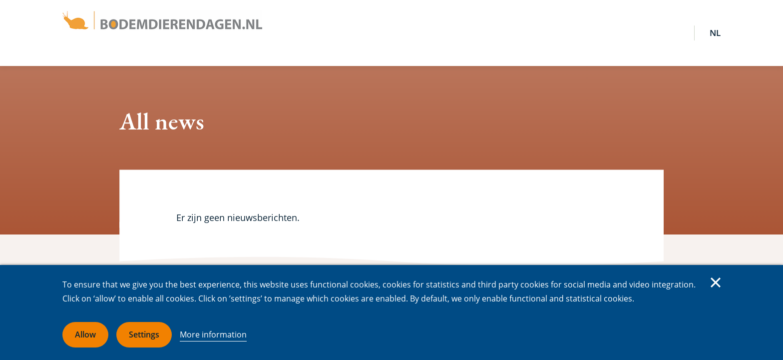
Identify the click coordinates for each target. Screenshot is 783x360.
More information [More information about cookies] (213, 334)
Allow (85, 334)
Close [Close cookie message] (716, 283)
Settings (144, 334)
